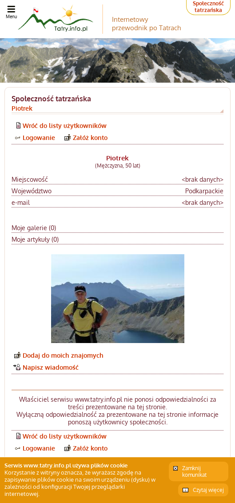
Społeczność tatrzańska (208, 6)
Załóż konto (90, 137)
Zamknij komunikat (194, 471)
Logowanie (39, 137)
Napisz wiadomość (51, 367)
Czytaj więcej (208, 490)
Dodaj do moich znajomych (63, 355)
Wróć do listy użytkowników (65, 125)
